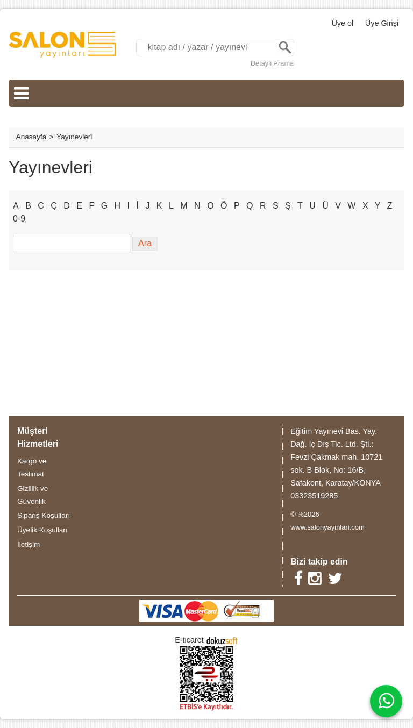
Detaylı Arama (272, 63)
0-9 (19, 218)
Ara (285, 47)
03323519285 (314, 495)
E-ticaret (189, 640)
